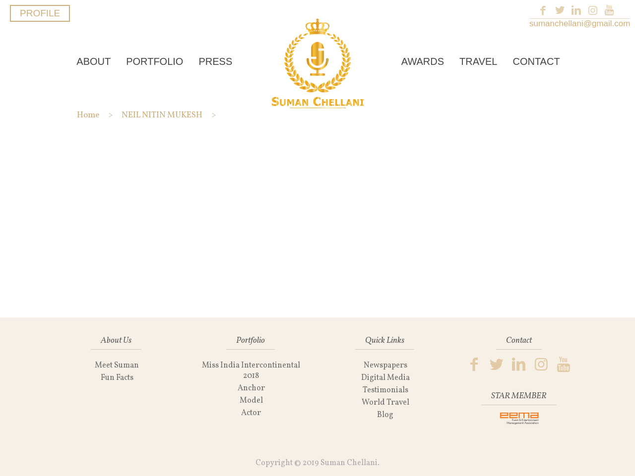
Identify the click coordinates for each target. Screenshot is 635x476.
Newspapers (385, 365)
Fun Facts (117, 377)
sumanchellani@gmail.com (579, 23)
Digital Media (385, 377)
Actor (251, 413)
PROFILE (40, 13)
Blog (385, 415)
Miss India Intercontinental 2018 (251, 370)
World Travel (385, 402)
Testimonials (385, 390)
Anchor (251, 388)
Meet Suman (117, 365)
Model (251, 400)
